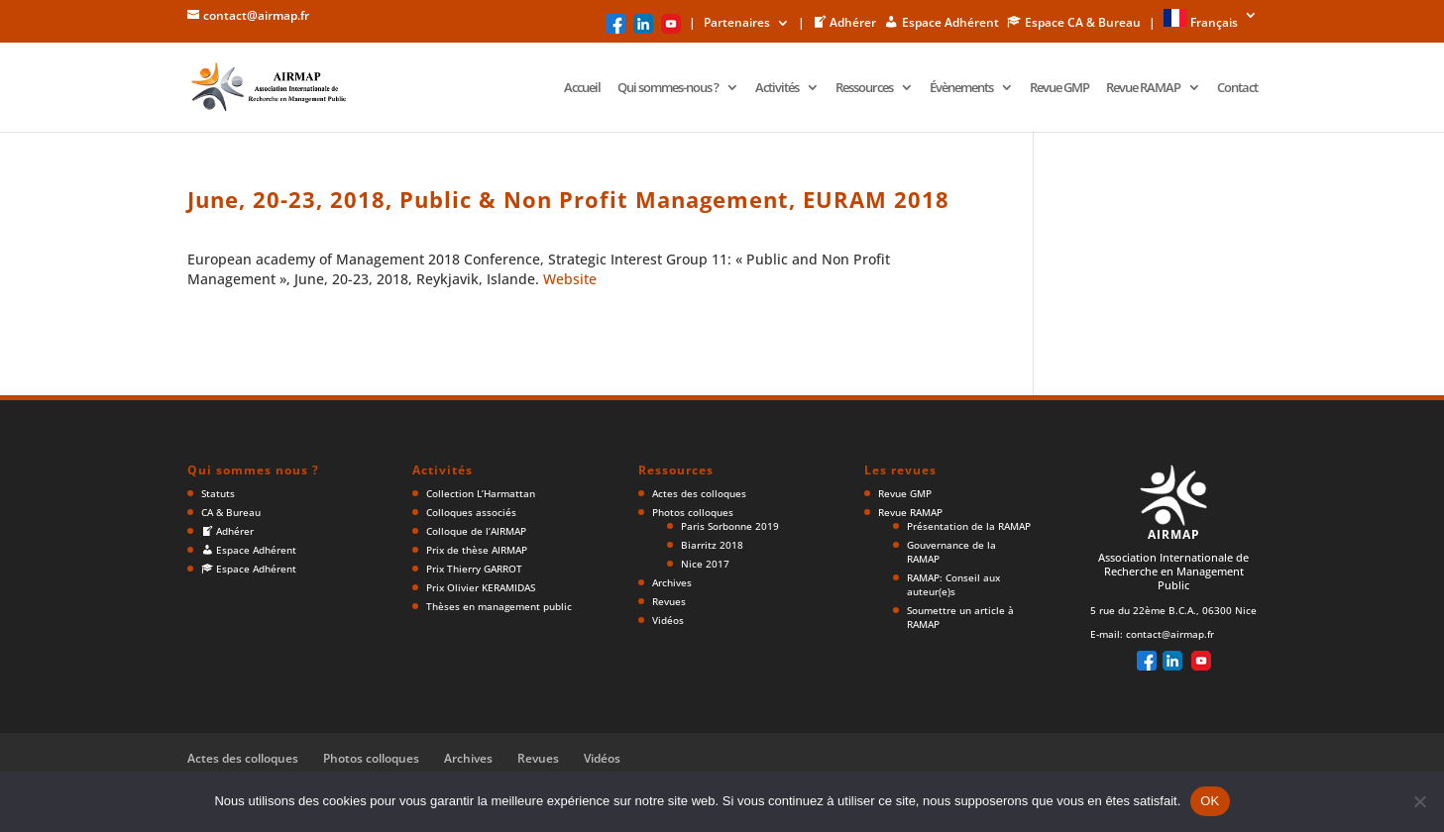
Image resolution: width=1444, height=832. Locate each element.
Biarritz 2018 (712, 545)
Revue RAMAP (1143, 88)
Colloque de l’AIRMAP (476, 531)
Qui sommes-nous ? (668, 88)
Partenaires (737, 24)
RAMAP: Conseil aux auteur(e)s (953, 584)
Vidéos (668, 620)
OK (1209, 800)
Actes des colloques (699, 493)
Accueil (582, 88)
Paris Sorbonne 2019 (730, 526)
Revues (669, 601)
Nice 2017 (705, 564)
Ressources (864, 88)
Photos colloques (692, 512)
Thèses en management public (499, 606)
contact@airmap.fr (1170, 634)
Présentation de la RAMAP (969, 526)
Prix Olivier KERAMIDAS (480, 587)
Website (570, 278)
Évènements (961, 88)
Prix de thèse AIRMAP (476, 550)
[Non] (1419, 801)
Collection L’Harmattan (480, 493)
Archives (672, 582)
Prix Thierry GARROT (474, 568)
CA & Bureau (231, 512)
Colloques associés (471, 512)
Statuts (218, 493)
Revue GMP (1059, 88)
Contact (1237, 88)
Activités (777, 88)
